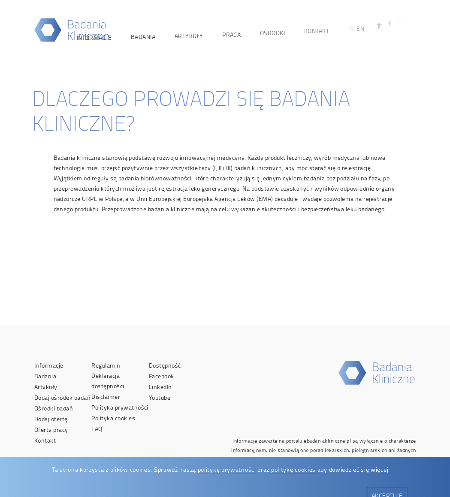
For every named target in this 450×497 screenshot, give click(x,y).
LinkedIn (160, 387)
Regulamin (105, 365)
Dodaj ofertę (51, 419)
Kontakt (45, 440)
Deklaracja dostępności (107, 380)
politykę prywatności (227, 469)
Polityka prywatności (119, 407)
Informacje (48, 365)
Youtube (159, 397)
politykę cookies (293, 469)
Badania (45, 376)
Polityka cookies (113, 418)
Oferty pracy (51, 429)
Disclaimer (105, 396)
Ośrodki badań (53, 408)
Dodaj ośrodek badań (62, 397)
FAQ (96, 429)
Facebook (161, 376)
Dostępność (165, 365)
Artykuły (45, 387)
